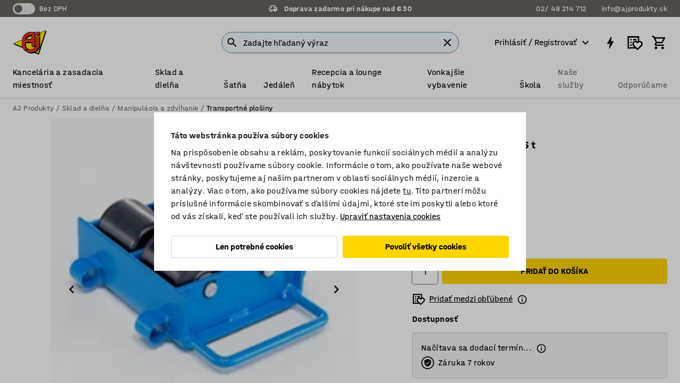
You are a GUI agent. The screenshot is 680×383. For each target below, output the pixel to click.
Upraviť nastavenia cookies (390, 216)
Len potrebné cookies (254, 247)
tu (407, 191)
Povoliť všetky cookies (425, 247)
